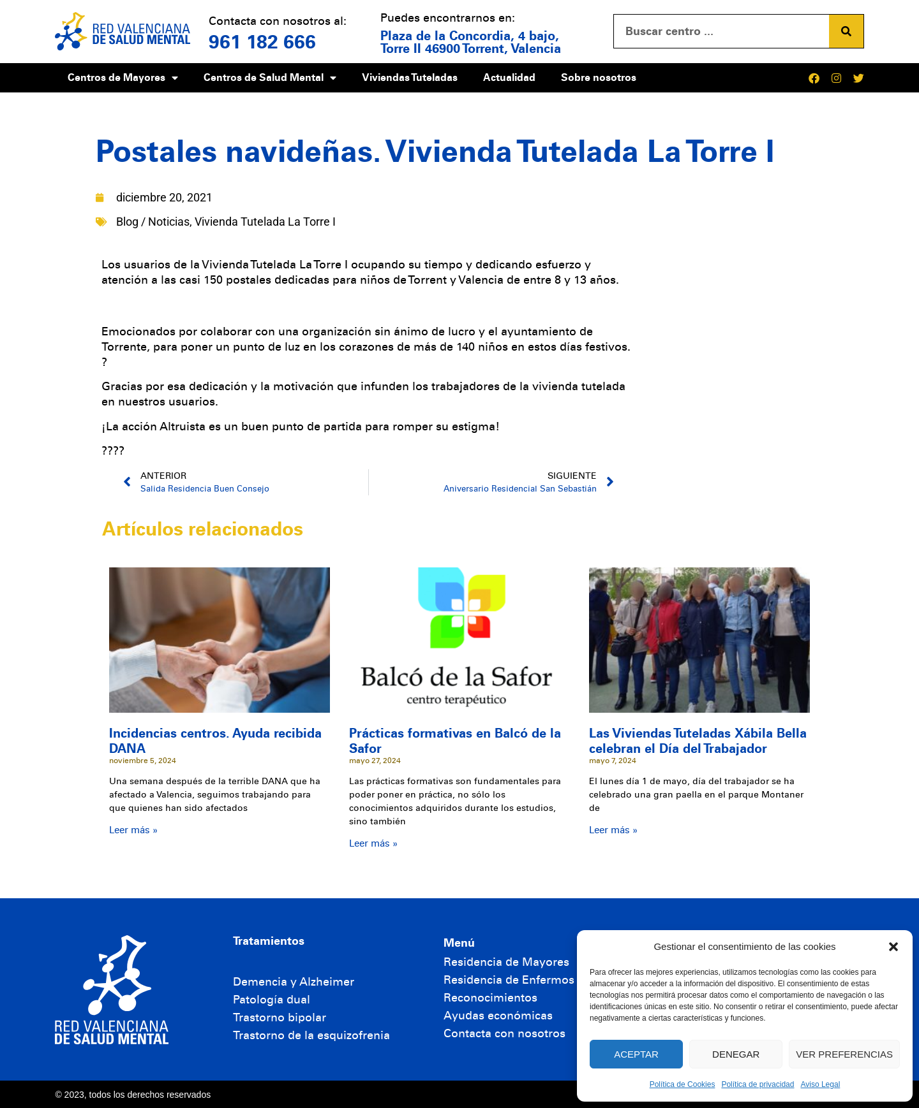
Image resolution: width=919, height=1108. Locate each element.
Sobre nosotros (598, 77)
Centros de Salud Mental (270, 77)
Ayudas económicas (498, 1016)
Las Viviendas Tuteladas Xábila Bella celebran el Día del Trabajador (698, 740)
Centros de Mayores (123, 77)
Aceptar (636, 1054)
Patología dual (271, 1000)
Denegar (735, 1054)
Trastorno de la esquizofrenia (311, 1035)
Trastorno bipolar (279, 1017)
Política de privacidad (757, 1084)
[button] (893, 946)
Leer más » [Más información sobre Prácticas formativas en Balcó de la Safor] (373, 843)
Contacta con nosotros (504, 1033)
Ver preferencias (844, 1054)
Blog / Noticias (153, 221)
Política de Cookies (682, 1084)
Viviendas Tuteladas (410, 77)
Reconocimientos (490, 998)
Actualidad (509, 77)
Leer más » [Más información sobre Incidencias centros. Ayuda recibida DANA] (133, 830)
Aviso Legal (820, 1084)
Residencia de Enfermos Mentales (535, 980)
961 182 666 (262, 42)
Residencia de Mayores (506, 962)
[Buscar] (846, 31)
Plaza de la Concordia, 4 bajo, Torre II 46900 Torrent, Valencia (470, 42)
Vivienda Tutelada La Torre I (265, 221)
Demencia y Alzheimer (293, 982)
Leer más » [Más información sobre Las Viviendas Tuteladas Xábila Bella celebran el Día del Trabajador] (613, 830)
